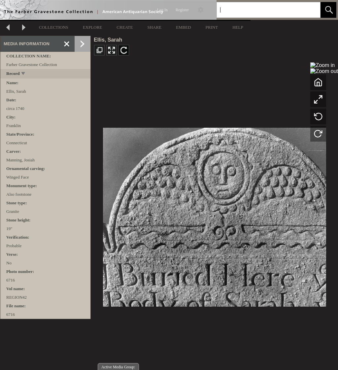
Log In (162, 10)
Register (182, 10)
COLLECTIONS (53, 27)
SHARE (154, 27)
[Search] (260, 10)
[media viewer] (214, 215)
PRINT (212, 27)
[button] (328, 10)
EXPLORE (92, 27)
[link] (310, 9)
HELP (237, 27)
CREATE (125, 27)
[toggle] (23, 74)
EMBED (183, 27)
